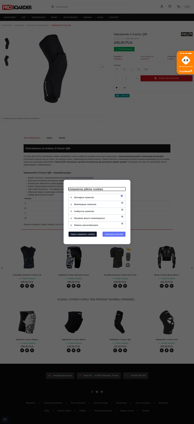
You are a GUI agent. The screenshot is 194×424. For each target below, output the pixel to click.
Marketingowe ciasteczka (85, 204)
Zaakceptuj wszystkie (114, 234)
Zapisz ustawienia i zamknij (83, 234)
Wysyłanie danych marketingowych (89, 218)
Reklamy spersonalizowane (86, 225)
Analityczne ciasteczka (84, 211)
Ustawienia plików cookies (86, 189)
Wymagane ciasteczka (84, 197)
